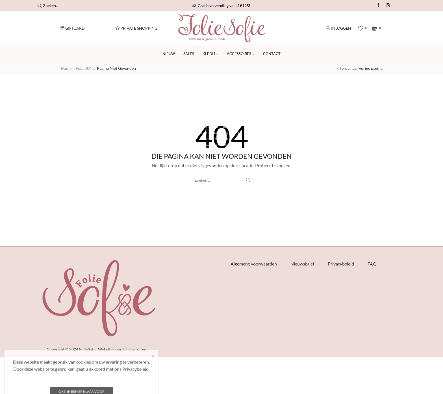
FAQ (372, 263)
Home (66, 68)
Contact (272, 53)
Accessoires (241, 53)
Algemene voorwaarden (254, 263)
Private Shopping (136, 28)
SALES (188, 53)
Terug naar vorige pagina (361, 68)
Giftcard (72, 28)
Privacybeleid (341, 263)
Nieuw (168, 53)
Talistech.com (134, 349)
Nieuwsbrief (302, 263)
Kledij (210, 53)
